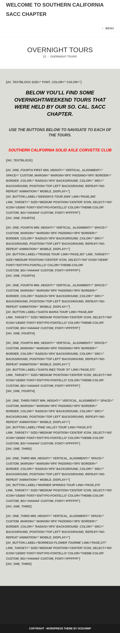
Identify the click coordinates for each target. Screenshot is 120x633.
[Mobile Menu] (108, 28)
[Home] (44, 56)
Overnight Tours (63, 56)
